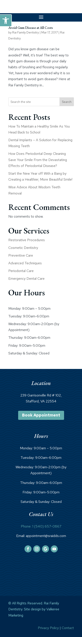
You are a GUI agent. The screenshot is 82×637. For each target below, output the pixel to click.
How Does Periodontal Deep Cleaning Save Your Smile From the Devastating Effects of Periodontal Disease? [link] (37, 159)
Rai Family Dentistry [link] (25, 32)
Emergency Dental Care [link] (26, 278)
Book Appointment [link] (41, 415)
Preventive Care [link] (20, 255)
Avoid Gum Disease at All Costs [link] (30, 27)
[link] (5, 20)
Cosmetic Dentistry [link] (23, 247)
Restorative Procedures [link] (26, 240)
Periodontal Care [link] (21, 271)
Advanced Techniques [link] (25, 263)
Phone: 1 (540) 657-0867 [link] (41, 526)
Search (67, 102)
